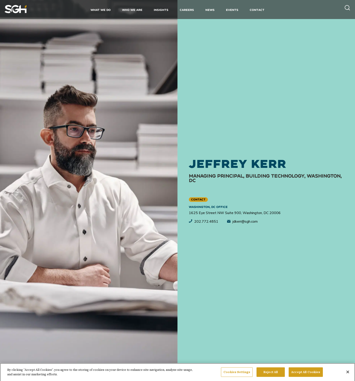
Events (232, 10)
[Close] (348, 374)
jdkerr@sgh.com (242, 221)
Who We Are (132, 10)
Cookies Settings (236, 374)
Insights (161, 10)
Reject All (271, 374)
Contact (257, 10)
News (210, 10)
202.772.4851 (203, 221)
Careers (187, 10)
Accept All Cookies (305, 374)
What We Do (101, 10)
